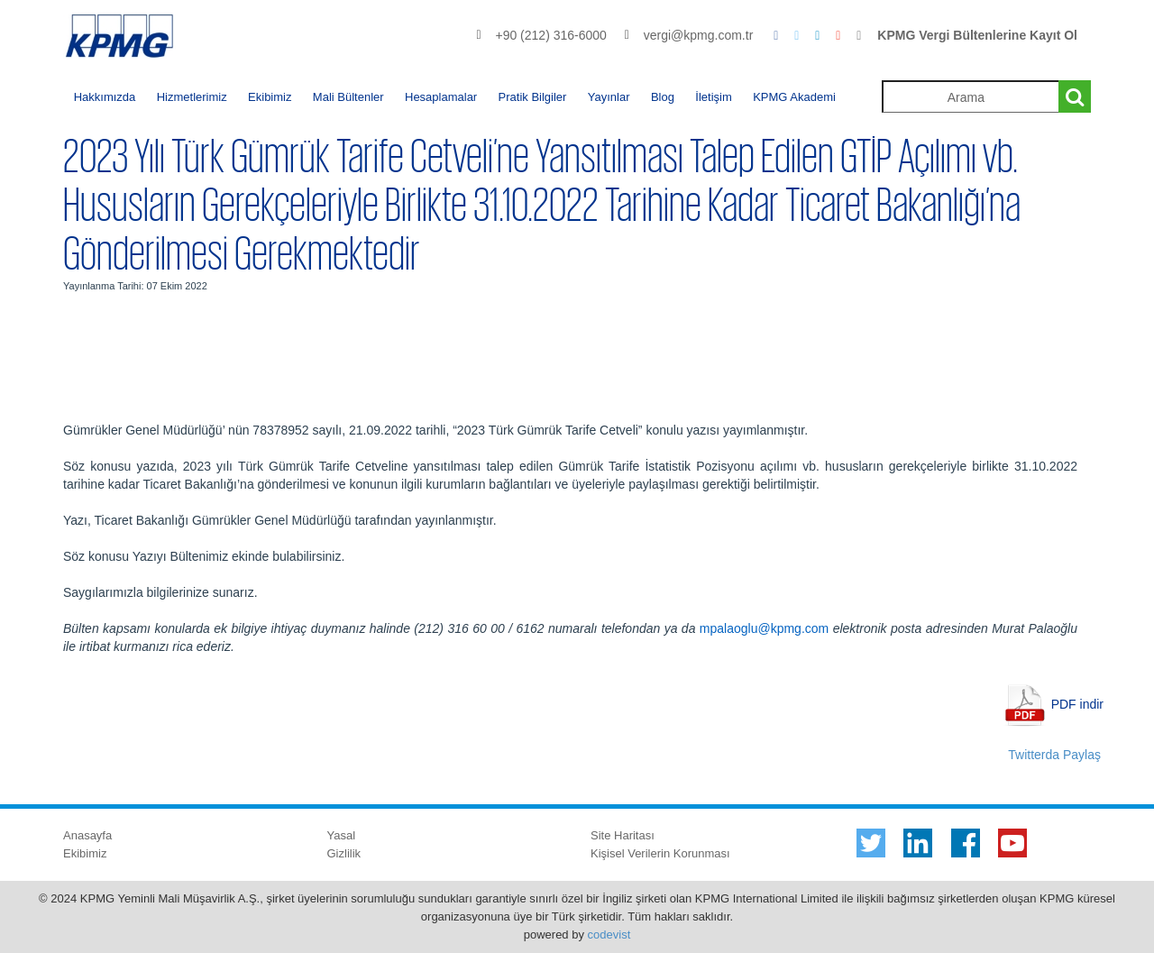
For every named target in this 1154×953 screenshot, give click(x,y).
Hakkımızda (105, 97)
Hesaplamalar (441, 97)
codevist (609, 934)
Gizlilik (344, 853)
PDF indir (1077, 703)
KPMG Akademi (794, 97)
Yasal (341, 835)
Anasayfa (87, 835)
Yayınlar (609, 97)
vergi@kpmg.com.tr (699, 35)
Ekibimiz (269, 97)
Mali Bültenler (348, 97)
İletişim (713, 97)
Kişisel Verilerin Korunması (660, 853)
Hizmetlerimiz (192, 97)
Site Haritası (623, 835)
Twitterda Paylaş (1054, 754)
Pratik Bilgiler (533, 97)
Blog (662, 97)
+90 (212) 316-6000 (550, 35)
